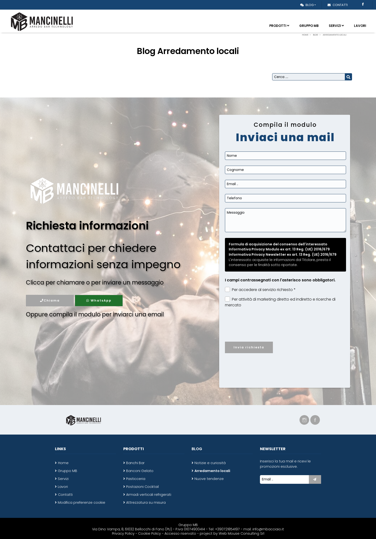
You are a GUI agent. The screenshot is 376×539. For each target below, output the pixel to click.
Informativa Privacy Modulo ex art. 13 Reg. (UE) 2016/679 (279, 249)
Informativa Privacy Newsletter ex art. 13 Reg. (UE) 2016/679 (282, 254)
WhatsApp (99, 300)
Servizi (336, 26)
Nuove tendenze (209, 478)
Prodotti (279, 26)
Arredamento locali (212, 470)
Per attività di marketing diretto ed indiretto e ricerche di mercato (280, 302)
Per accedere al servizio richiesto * (260, 289)
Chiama (50, 300)
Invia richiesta (249, 347)
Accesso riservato (180, 533)
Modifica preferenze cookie (81, 502)
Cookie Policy (149, 533)
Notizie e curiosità (210, 462)
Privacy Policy (123, 533)
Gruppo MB (309, 26)
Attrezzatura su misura (146, 502)
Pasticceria (135, 478)
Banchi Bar (135, 462)
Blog (307, 5)
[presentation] (285, 328)
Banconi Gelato (139, 470)
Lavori (360, 26)
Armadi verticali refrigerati (148, 494)
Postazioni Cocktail (142, 486)
